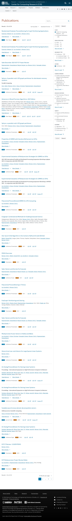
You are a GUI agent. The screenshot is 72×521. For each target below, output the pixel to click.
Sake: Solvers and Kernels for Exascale (14, 269)
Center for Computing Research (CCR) (26, 4)
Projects (31, 7)
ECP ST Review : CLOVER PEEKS (11, 444)
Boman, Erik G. (26, 33)
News (6, 7)
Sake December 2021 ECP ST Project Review (15, 62)
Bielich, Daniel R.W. (7, 238)
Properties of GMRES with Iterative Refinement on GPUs (19, 139)
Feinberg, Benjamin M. (7, 372)
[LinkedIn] (69, 9)
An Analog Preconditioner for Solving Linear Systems (18, 367)
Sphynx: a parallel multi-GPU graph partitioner (16, 123)
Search (14, 11)
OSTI (29, 40)
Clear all (64, 26)
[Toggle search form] (65, 3)
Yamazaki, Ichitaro (41, 65)
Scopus (40, 92)
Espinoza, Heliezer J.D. (7, 33)
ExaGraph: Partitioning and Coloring (13, 300)
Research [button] (12, 7)
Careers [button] (7, 11)
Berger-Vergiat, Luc (23, 65)
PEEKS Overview (7, 253)
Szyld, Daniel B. (47, 413)
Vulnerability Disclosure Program (33, 516)
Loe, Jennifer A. (18, 33)
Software (37, 7)
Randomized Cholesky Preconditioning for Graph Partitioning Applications (25, 31)
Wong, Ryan (17, 372)
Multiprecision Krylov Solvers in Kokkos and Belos (17, 334)
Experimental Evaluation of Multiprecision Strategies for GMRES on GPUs (25, 156)
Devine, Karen (13, 303)
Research (13, 2)
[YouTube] (62, 9)
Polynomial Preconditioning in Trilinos (14, 285)
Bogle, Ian (42, 303)
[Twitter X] (60, 9)
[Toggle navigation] (2, 9)
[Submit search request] (68, 21)
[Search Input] (58, 21)
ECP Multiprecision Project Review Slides (14, 460)
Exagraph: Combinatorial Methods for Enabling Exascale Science (22, 216)
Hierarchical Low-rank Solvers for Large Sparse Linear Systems (22, 351)
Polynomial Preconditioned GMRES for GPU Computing (19, 201)
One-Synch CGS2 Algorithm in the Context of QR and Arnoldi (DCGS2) (23, 236)
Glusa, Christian (21, 86)
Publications (45, 7)
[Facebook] (58, 9)
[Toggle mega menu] (69, 3)
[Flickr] (64, 9)
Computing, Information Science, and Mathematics (31, 2)
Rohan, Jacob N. (30, 372)
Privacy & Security (14, 499)
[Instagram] (67, 9)
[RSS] (67, 508)
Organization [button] (22, 7)
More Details (16, 36)
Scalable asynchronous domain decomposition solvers (19, 408)
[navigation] (35, 26)
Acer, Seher (5, 86)
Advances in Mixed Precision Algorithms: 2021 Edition (18, 99)
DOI (24, 40)
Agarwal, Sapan (11, 374)
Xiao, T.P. (23, 372)
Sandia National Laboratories (10, 506)
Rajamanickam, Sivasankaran (9, 65)
